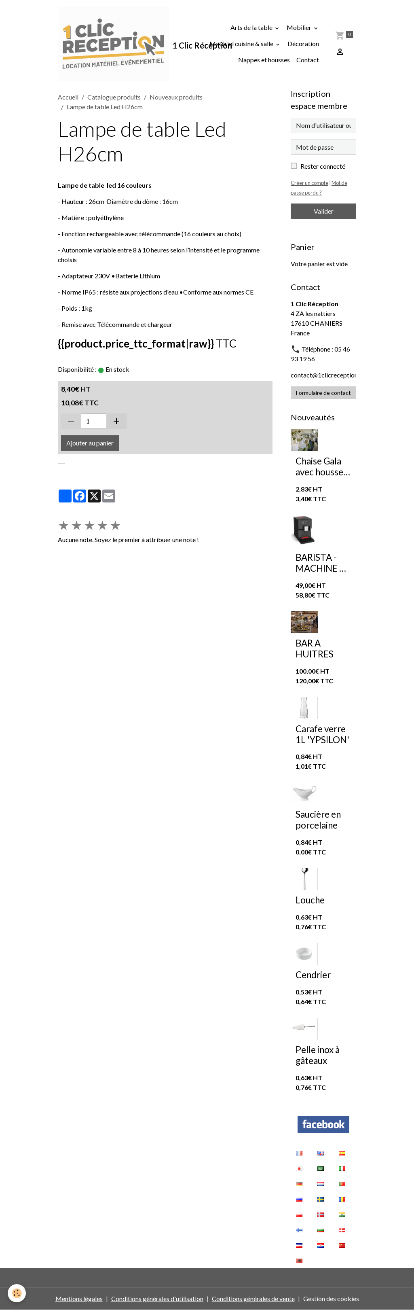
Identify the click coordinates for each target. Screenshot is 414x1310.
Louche (310, 900)
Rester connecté (322, 166)
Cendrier (313, 975)
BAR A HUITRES (315, 648)
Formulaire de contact (323, 392)
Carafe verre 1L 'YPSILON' (322, 734)
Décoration (303, 43)
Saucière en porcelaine (318, 820)
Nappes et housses (264, 60)
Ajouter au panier (90, 443)
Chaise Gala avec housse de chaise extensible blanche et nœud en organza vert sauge (320, 467)
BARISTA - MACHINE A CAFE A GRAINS (320, 563)
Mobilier (300, 27)
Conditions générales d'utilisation (157, 1298)
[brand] (113, 43)
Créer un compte (309, 183)
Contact (307, 60)
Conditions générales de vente (253, 1298)
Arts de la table (252, 27)
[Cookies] (17, 1293)
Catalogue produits (114, 97)
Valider (324, 211)
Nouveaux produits (176, 97)
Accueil (68, 97)
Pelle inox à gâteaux (318, 1055)
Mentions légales (79, 1298)
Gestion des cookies (331, 1298)
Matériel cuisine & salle (242, 43)
